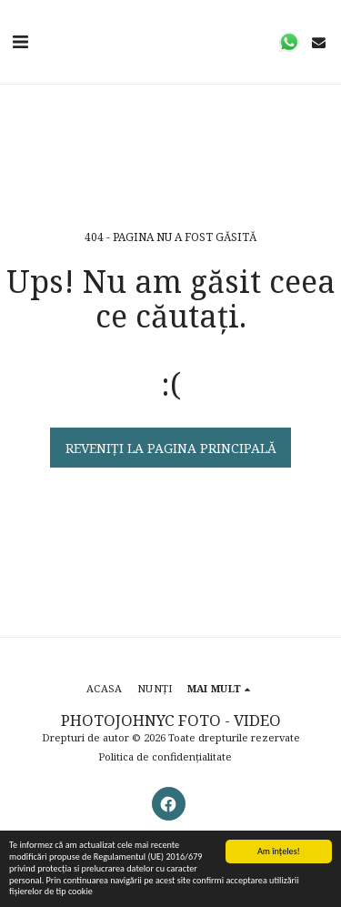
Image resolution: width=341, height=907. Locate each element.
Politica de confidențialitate (165, 756)
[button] (20, 41)
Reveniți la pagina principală (170, 448)
